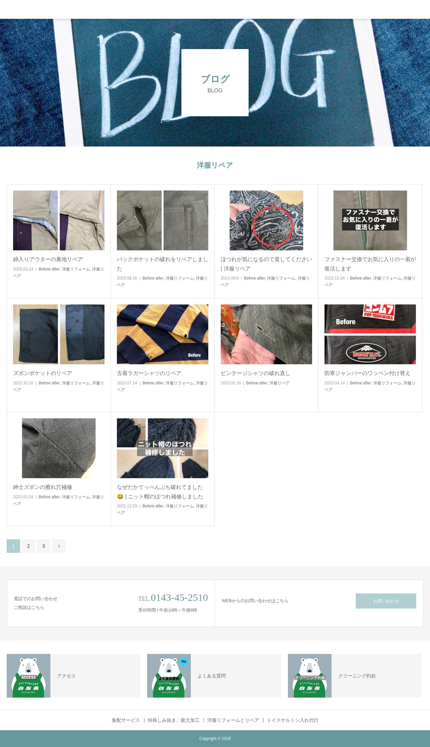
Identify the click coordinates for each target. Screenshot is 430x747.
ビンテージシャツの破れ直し (256, 373)
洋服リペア (279, 383)
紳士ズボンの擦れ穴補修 (42, 487)
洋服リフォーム (76, 269)
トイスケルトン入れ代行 (292, 720)
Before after (49, 269)
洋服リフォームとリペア (233, 720)
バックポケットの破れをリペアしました (162, 263)
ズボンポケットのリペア (42, 373)
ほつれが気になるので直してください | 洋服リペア (266, 263)
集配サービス (126, 720)
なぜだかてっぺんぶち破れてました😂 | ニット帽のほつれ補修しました (160, 491)
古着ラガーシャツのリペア (149, 373)
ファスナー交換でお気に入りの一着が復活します (370, 263)
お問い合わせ (386, 601)
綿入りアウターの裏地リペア (48, 259)
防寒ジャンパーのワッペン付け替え (368, 373)
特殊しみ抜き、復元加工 (174, 720)
